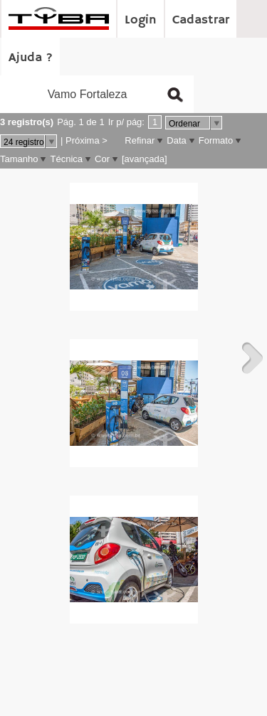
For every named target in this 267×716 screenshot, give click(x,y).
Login (141, 20)
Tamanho (19, 159)
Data (176, 140)
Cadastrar (200, 20)
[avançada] (144, 159)
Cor (102, 159)
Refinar (140, 140)
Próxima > (87, 140)
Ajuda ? (31, 57)
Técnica (66, 159)
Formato (216, 140)
